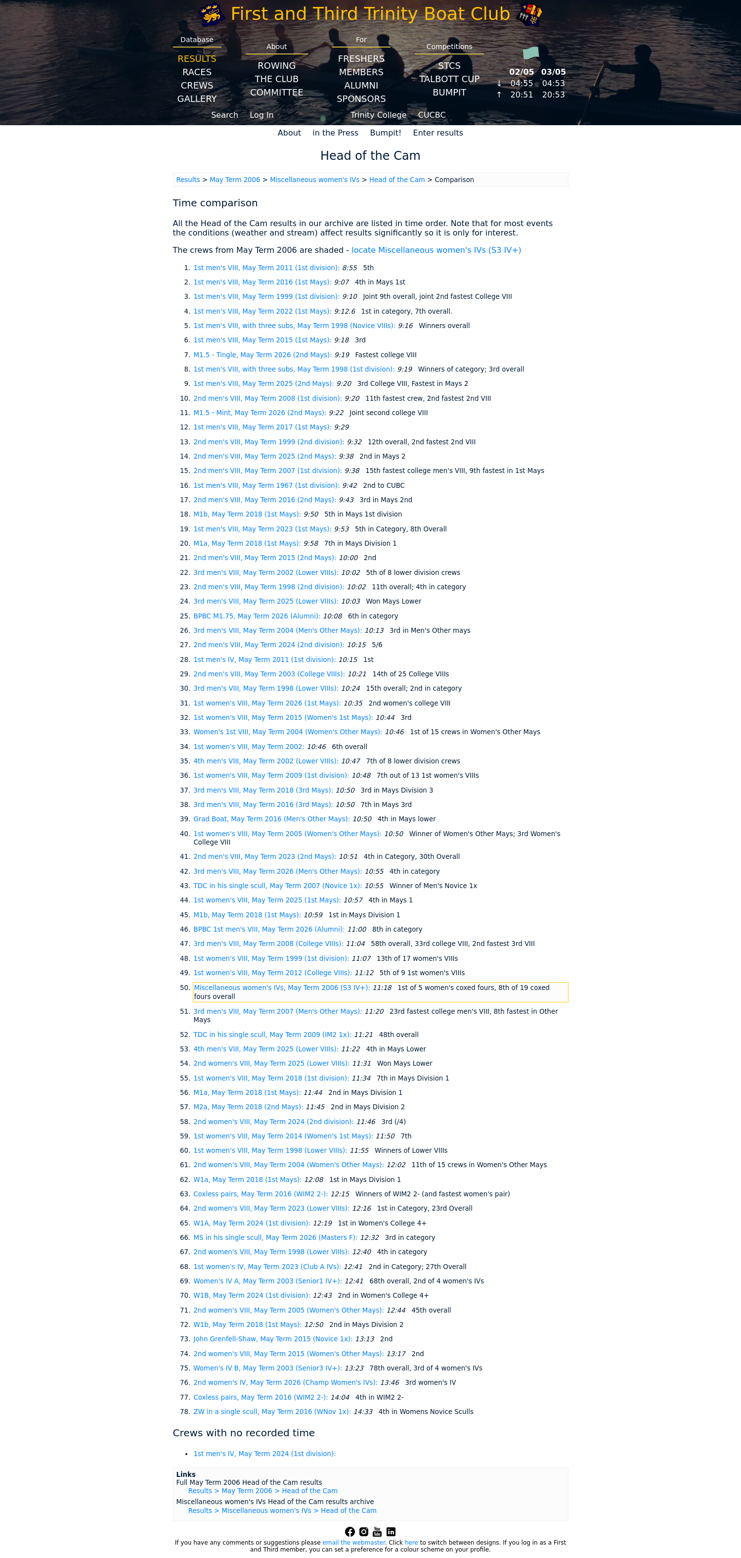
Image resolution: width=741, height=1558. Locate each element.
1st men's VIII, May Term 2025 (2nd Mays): (265, 383)
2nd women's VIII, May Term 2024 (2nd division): (275, 1122)
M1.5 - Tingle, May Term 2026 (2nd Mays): (264, 355)
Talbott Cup (449, 79)
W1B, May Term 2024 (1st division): (253, 1295)
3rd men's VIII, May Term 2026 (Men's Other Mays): (279, 871)
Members (361, 72)
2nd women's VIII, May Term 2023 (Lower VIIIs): (273, 1208)
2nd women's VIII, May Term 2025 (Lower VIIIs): (273, 1063)
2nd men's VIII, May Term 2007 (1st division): (269, 470)
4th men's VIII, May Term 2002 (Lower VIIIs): (267, 761)
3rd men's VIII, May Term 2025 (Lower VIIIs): (267, 601)
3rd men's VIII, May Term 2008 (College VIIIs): (270, 943)
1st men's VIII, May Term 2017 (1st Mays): (264, 427)
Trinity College (378, 115)
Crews (197, 85)
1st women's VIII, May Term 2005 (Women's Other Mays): (289, 834)
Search (224, 115)
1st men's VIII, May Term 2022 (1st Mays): (264, 311)
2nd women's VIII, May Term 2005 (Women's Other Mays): (290, 1310)
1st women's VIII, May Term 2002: (250, 747)
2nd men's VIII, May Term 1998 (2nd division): (270, 587)
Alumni (361, 85)
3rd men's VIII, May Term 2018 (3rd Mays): (265, 790)
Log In (262, 115)
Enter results (438, 133)
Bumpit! (385, 133)
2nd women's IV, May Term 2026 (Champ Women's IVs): (287, 1382)
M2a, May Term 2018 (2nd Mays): (249, 1107)
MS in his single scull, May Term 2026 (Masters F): (277, 1237)
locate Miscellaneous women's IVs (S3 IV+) (436, 250)
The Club (277, 79)
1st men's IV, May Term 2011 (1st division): (266, 659)
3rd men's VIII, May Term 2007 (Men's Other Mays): (279, 1011)
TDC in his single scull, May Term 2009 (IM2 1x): (274, 1035)
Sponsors (361, 99)
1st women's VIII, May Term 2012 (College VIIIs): (274, 973)
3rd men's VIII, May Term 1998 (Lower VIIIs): (267, 688)
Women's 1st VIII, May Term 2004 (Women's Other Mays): (289, 732)
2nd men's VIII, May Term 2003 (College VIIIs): (271, 674)
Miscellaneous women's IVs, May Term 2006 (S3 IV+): (283, 987)
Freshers (361, 58)
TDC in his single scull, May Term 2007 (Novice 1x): (279, 886)
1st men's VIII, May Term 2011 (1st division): (268, 268)
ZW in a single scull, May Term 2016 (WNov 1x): (273, 1412)
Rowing (277, 65)
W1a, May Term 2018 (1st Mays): (249, 1179)
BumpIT (449, 92)
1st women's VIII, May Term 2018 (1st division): (272, 1078)
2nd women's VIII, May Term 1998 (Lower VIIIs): (273, 1252)
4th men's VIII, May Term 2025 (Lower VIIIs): (267, 1049)
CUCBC (432, 115)
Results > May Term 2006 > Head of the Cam (263, 1491)
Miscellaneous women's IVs (314, 180)
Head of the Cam (397, 180)
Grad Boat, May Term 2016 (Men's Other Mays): (273, 819)
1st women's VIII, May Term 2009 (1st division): (272, 775)
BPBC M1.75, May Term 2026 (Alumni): (258, 616)
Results (196, 58)
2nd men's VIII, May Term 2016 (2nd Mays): (266, 500)
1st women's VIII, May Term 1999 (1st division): (272, 958)
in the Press (335, 133)
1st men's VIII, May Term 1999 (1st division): (268, 296)
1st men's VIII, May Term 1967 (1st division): (268, 485)
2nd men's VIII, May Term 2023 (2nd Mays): (266, 856)
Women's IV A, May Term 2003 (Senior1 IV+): (269, 1281)
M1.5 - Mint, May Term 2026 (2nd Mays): (261, 413)
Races (197, 72)
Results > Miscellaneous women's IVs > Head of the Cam (282, 1510)
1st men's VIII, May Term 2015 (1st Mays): (264, 340)
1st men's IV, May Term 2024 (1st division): (265, 1454)
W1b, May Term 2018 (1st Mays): (249, 1324)
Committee (277, 92)
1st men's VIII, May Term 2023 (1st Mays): (264, 529)
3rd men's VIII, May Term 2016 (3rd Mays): (265, 804)
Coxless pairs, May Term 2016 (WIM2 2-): (262, 1194)
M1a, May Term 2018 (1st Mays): (249, 543)
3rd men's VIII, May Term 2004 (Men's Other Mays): (279, 630)
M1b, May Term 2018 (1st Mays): (249, 514)
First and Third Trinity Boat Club (371, 13)
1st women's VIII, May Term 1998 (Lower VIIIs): (271, 1150)
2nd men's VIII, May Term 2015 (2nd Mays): (266, 558)
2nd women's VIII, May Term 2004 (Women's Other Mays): (290, 1165)
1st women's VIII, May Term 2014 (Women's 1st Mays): (285, 1136)
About (289, 133)
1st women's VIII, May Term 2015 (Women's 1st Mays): (285, 717)
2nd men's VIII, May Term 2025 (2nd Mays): (266, 456)
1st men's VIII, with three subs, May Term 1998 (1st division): (295, 369)
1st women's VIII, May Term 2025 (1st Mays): (269, 900)
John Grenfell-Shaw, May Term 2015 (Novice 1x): (274, 1339)
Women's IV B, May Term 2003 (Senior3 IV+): (269, 1368)
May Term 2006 (235, 180)
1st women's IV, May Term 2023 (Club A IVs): (269, 1267)
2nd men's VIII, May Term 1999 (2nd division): (270, 442)
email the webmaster (353, 1542)
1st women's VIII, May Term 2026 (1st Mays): (269, 703)
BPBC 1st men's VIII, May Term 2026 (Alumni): (270, 929)
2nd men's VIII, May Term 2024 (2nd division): (270, 645)
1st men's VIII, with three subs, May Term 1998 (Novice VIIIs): (296, 326)
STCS (449, 65)
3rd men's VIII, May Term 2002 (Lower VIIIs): (267, 572)
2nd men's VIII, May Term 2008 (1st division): (269, 398)
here (411, 1542)
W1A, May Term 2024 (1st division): (253, 1223)
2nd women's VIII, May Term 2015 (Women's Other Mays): (290, 1354)
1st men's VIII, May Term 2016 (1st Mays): (264, 282)
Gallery (197, 99)
